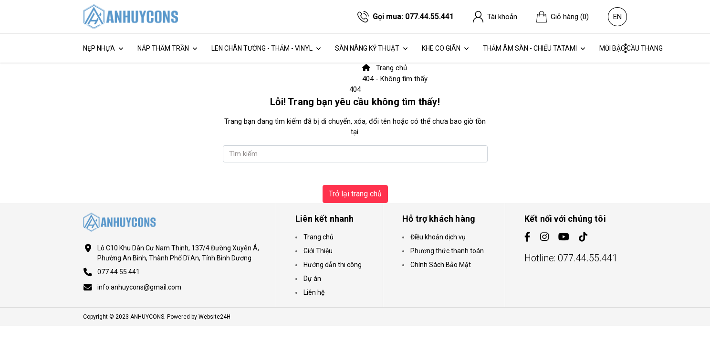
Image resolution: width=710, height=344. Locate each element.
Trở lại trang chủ (355, 193)
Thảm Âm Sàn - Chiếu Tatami (530, 48)
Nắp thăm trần (163, 48)
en (617, 17)
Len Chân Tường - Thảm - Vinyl (262, 48)
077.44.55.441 (429, 16)
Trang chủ (384, 68)
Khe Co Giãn (442, 48)
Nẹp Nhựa (99, 48)
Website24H (214, 316)
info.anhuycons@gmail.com (139, 287)
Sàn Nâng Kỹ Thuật (368, 48)
